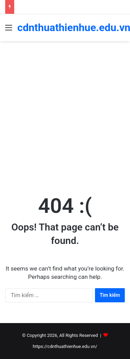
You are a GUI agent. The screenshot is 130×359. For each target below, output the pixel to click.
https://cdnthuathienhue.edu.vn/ (65, 346)
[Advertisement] (65, 116)
